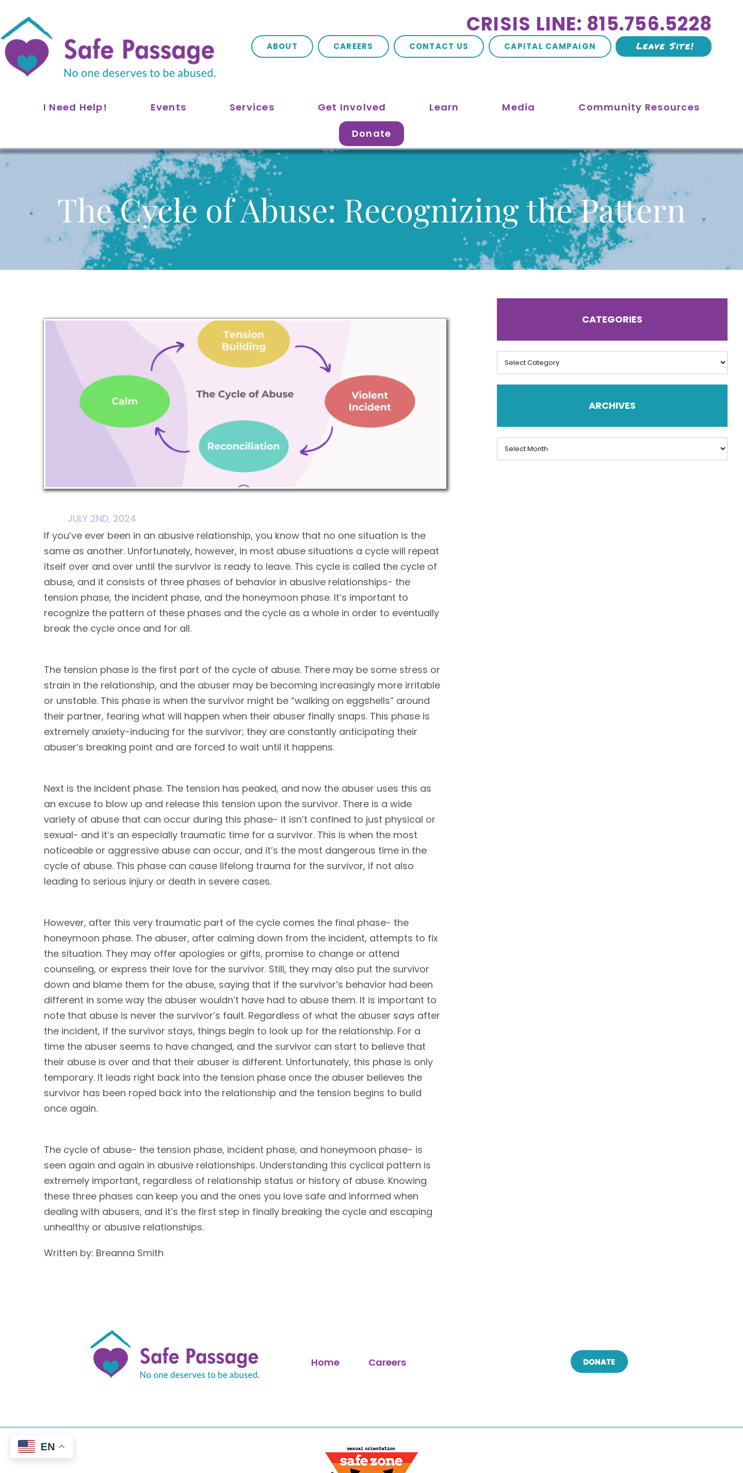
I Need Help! (75, 107)
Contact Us (439, 46)
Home (325, 1362)
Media (518, 107)
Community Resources (639, 107)
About (282, 46)
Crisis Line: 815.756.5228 (589, 24)
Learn (444, 107)
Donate (372, 133)
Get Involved (352, 107)
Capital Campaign (550, 46)
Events (169, 107)
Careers (353, 46)
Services (252, 107)
